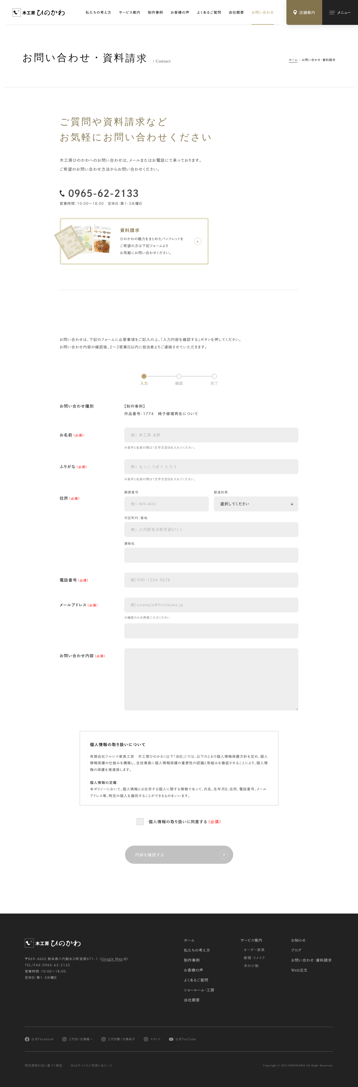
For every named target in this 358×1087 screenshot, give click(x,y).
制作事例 (155, 12)
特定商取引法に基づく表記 (43, 1065)
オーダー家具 (254, 950)
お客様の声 (180, 12)
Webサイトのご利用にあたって (92, 1065)
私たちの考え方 (99, 12)
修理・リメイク (254, 958)
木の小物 (251, 966)
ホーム (293, 59)
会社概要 (236, 12)
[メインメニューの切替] (340, 12)
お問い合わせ (263, 12)
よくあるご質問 (209, 12)
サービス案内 (129, 12)
